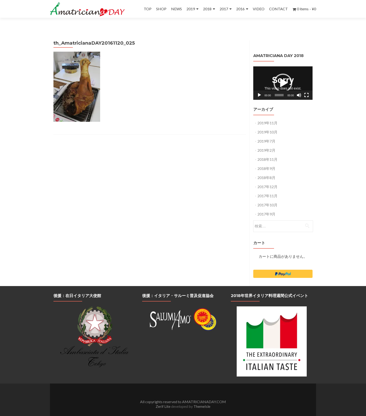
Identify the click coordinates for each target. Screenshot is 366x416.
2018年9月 (266, 160)
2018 (207, 9)
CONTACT (278, 9)
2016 (240, 9)
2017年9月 (266, 205)
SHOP (161, 9)
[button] (283, 74)
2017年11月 (267, 187)
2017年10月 (267, 196)
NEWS (176, 9)
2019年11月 (267, 114)
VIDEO (258, 9)
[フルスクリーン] (306, 86)
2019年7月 (266, 132)
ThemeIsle (202, 397)
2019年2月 (266, 141)
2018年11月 (267, 150)
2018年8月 (266, 169)
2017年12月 (267, 178)
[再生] (259, 86)
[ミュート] (299, 86)
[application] (283, 74)
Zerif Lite (163, 397)
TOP (147, 9)
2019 (191, 9)
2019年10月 (267, 123)
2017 (224, 9)
